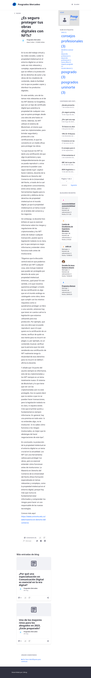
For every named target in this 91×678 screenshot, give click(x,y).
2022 (63, 32)
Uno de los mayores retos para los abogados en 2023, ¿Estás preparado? (30, 624)
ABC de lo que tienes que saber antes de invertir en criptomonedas (68, 162)
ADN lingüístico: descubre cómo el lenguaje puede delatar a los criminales (68, 169)
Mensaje (27, 541)
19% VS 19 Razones (68, 134)
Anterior (64, 185)
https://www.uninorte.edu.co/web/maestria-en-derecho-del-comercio (33, 519)
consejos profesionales (72, 41)
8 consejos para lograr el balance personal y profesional (68, 148)
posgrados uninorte (69, 87)
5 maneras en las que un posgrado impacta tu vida (68, 141)
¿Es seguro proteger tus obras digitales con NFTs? (68, 112)
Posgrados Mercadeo (34, 40)
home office (66, 62)
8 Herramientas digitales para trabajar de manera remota (68, 155)
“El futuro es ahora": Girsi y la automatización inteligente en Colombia (68, 127)
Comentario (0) (30, 538)
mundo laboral (67, 68)
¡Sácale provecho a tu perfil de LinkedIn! (68, 105)
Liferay (25, 672)
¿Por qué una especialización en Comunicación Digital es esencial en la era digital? (31, 579)
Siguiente (74, 185)
